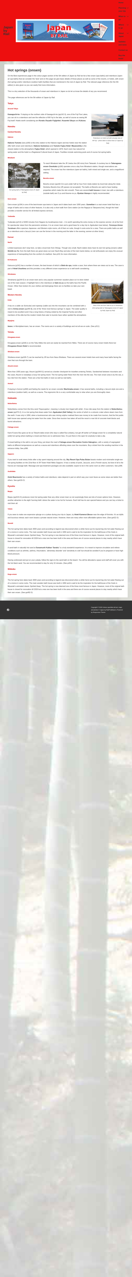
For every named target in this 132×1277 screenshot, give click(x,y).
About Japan (123, 34)
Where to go (123, 26)
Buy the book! (121, 56)
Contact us (123, 50)
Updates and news (122, 43)
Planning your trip (123, 9)
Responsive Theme (99, 612)
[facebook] (8, 610)
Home (120, 3)
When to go (123, 17)
